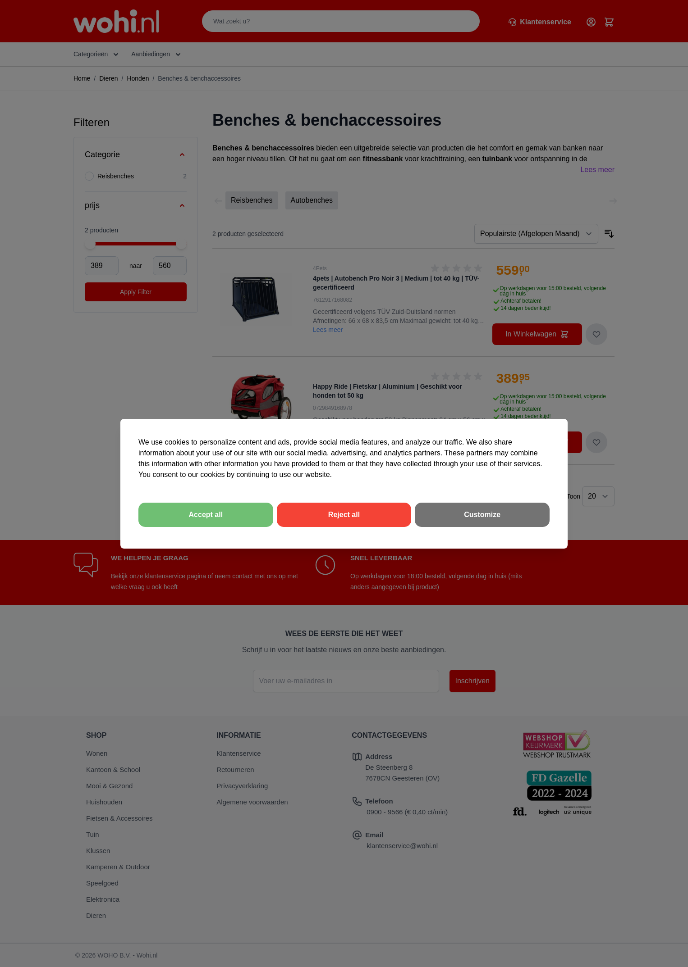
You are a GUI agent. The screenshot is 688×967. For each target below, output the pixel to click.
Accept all (206, 514)
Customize (482, 514)
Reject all (344, 514)
